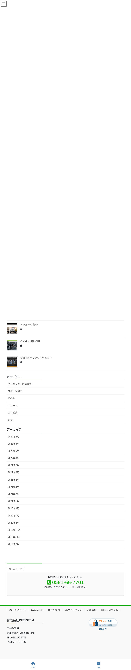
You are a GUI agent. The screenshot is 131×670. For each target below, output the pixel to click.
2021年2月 (13, 494)
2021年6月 (13, 472)
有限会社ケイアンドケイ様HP (36, 358)
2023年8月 (13, 443)
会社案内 (54, 609)
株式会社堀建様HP (30, 341)
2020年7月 (13, 515)
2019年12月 (14, 529)
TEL (98, 665)
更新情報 (91, 609)
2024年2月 (13, 436)
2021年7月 (13, 465)
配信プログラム (109, 609)
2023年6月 (13, 450)
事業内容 (37, 609)
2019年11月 (14, 537)
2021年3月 (13, 486)
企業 (10, 419)
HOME (33, 665)
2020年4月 (13, 522)
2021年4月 (13, 479)
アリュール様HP (29, 324)
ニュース (12, 405)
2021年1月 (13, 501)
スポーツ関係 (15, 391)
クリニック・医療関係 (20, 384)
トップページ (17, 609)
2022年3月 (13, 458)
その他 (11, 398)
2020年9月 (13, 508)
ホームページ (15, 569)
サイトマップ (73, 609)
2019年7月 (13, 544)
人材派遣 (12, 412)
